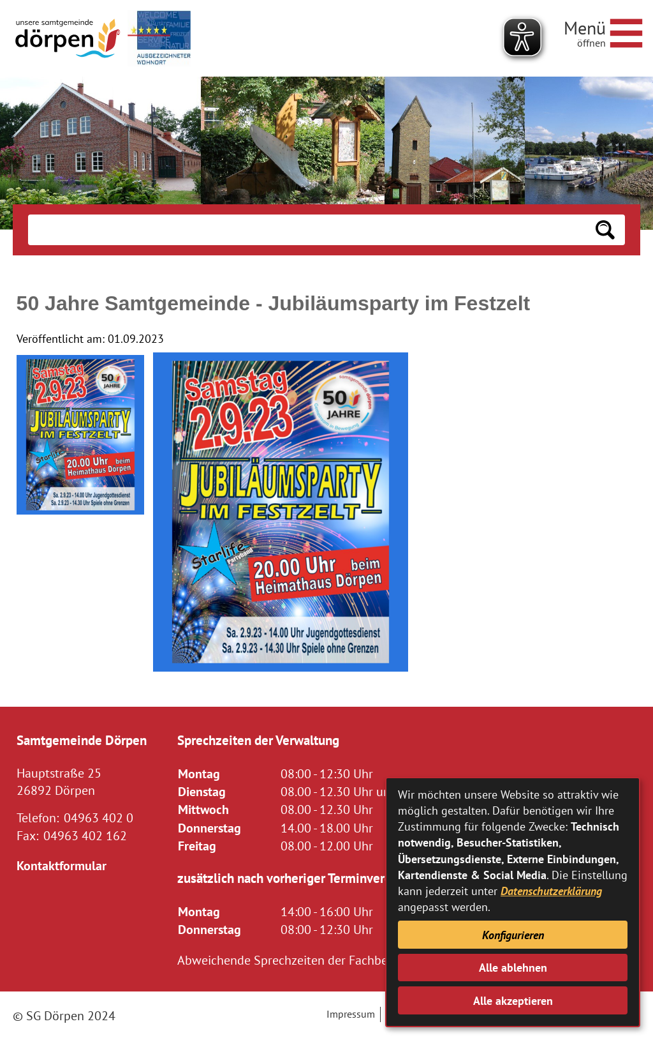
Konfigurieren (513, 935)
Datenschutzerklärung (551, 891)
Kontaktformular (61, 865)
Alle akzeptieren (513, 1000)
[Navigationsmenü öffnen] (603, 31)
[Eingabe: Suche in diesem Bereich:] (306, 230)
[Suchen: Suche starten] (605, 230)
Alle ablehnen (513, 967)
